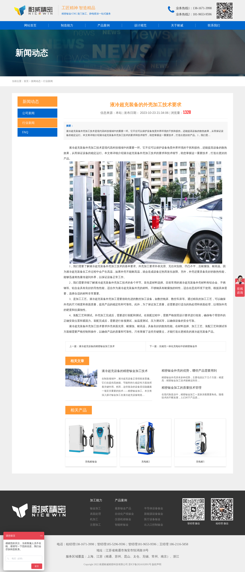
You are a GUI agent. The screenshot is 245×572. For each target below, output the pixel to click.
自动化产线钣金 (124, 513)
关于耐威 (177, 25)
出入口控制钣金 (153, 524)
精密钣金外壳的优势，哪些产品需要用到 (189, 370)
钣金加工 (95, 508)
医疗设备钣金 (152, 519)
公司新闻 (28, 113)
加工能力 (96, 500)
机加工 (94, 519)
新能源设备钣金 (153, 513)
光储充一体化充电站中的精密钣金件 (178, 346)
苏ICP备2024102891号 (139, 564)
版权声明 (156, 564)
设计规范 (140, 25)
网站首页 (30, 25)
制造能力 (67, 25)
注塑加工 (95, 524)
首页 (26, 81)
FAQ (25, 132)
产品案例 (103, 25)
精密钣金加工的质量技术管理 (181, 387)
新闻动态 (36, 81)
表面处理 (95, 513)
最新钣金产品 (123, 508)
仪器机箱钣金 (123, 519)
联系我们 (214, 25)
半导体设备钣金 (153, 508)
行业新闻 (48, 81)
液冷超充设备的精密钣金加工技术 (97, 346)
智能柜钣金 (121, 524)
